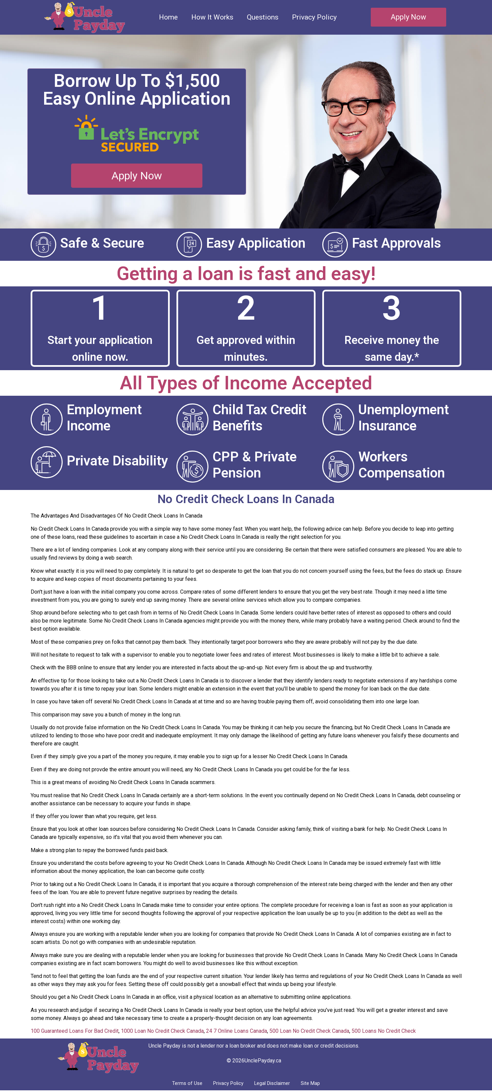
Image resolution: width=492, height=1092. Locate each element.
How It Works (212, 17)
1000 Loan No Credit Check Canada (162, 1031)
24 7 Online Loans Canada (236, 1031)
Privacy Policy (314, 17)
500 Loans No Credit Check (384, 1031)
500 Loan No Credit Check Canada (309, 1031)
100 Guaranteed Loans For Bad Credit (75, 1031)
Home (168, 17)
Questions (262, 17)
